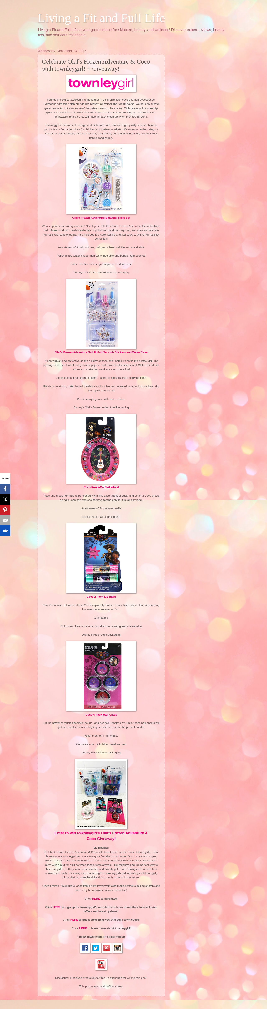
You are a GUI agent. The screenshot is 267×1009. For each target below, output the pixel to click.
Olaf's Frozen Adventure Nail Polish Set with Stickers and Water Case (101, 352)
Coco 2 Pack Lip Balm (101, 596)
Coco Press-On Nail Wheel (101, 487)
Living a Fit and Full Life (101, 18)
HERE (96, 898)
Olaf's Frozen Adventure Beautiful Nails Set (101, 217)
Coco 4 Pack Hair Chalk (101, 714)
